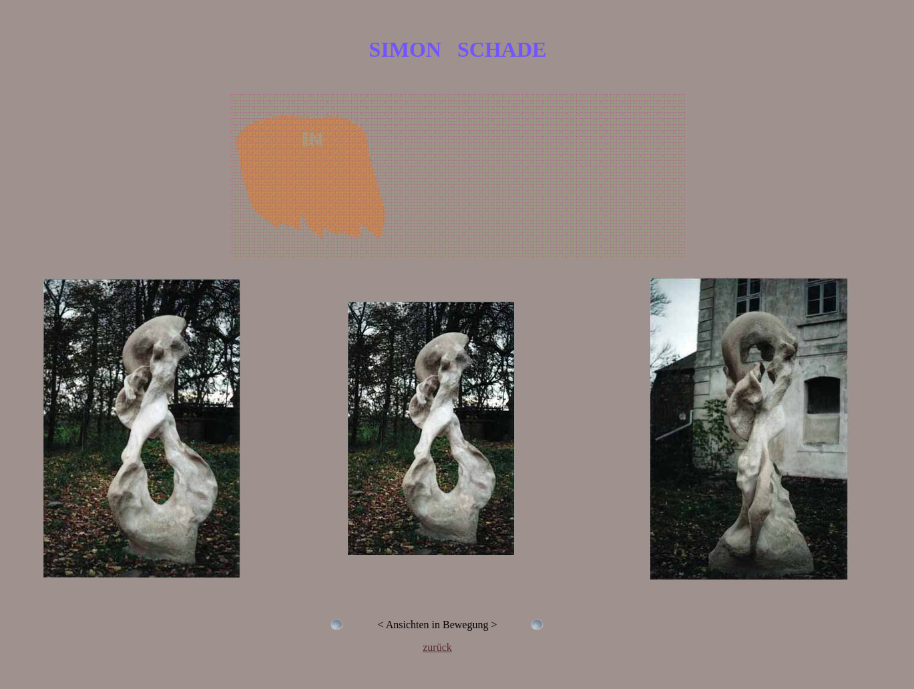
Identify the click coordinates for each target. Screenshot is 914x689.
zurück (437, 647)
